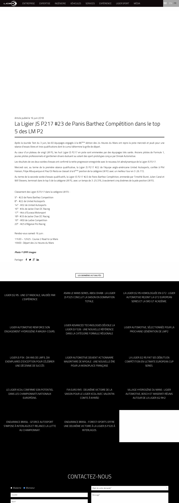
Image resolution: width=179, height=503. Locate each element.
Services (90, 3)
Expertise (44, 3)
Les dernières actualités (89, 275)
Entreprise (28, 3)
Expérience (105, 3)
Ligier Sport (122, 3)
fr (175, 3)
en (170, 3)
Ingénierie (60, 3)
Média (137, 3)
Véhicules (75, 3)
